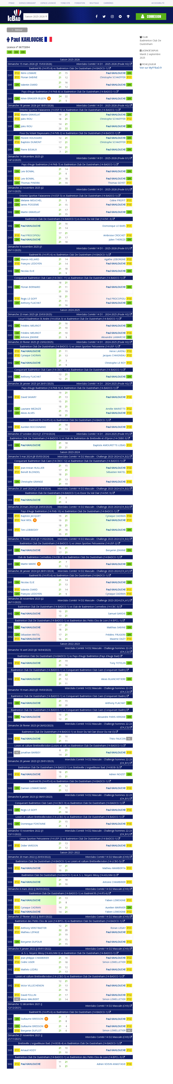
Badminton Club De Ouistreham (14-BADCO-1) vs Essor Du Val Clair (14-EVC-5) (70, 493)
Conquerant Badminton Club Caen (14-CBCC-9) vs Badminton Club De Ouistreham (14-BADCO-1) (70, 803)
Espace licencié (48, 3)
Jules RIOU (26, 118)
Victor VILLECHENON (32, 985)
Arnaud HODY (28, 1050)
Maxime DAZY (118, 638)
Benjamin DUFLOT (31, 1030)
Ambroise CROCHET (114, 235)
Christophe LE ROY (115, 362)
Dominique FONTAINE (33, 823)
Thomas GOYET (117, 182)
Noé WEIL (26, 520)
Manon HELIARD (30, 259)
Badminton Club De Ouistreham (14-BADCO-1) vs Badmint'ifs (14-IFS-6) (70, 893)
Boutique (94, 3)
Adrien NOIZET (117, 774)
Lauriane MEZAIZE (31, 408)
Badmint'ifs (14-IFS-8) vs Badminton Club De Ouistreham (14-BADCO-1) (70, 68)
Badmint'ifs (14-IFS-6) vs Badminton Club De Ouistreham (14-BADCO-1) (70, 254)
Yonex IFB (65, 3)
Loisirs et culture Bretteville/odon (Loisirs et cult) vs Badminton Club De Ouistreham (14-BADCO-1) (70, 745)
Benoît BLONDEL (30, 472)
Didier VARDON (29, 845)
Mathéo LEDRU (29, 969)
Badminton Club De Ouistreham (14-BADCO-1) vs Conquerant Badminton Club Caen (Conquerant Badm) (70, 670)
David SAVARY (28, 397)
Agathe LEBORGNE (115, 259)
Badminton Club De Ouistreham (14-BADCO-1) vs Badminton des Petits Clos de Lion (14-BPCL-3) (70, 1057)
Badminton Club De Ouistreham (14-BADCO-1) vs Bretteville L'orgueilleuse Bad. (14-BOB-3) (70, 767)
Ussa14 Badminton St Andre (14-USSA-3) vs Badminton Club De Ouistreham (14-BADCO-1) (69, 318)
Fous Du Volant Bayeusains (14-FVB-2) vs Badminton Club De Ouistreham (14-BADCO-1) (70, 133)
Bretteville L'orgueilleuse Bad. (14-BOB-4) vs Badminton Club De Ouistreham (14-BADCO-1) (70, 1043)
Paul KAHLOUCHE (116, 73)
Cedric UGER (27, 962)
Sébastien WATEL (116, 472)
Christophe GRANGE (32, 481)
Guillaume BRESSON (32, 1018)
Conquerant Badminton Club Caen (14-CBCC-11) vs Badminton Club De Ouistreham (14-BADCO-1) (69, 277)
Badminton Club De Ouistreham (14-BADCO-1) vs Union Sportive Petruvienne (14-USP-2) (70, 543)
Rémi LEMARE (28, 73)
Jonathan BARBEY (30, 752)
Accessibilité (157, 3)
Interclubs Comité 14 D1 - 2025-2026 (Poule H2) (104, 64)
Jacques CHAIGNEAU (114, 355)
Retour (18, 29)
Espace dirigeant (27, 3)
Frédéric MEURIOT (31, 325)
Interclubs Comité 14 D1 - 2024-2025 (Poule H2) (104, 314)
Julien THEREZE (117, 239)
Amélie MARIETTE (116, 408)
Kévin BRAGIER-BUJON (33, 98)
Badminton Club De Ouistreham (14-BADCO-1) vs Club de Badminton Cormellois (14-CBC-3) (70, 606)
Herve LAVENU (117, 351)
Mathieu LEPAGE (30, 932)
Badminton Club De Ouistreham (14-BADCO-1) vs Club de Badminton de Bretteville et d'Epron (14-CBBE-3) (70, 438)
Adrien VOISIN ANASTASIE (111, 1064)
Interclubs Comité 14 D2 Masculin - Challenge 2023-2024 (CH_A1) (95, 571)
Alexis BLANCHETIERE (113, 679)
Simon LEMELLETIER (114, 962)
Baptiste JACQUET (31, 516)
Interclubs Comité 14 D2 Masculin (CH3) (108, 856)
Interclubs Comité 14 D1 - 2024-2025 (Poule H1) (104, 433)
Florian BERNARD (30, 287)
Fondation (80, 3)
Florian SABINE (29, 77)
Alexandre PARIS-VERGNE (111, 716)
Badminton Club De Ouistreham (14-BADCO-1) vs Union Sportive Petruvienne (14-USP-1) (70, 346)
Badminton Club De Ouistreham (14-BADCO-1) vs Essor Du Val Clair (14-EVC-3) (70, 219)
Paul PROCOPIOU (30, 235)
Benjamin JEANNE (116, 550)
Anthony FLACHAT (31, 302)
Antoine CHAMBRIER (114, 882)
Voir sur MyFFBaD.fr (151, 67)
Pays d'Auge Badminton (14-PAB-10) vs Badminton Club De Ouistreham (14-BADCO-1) (70, 511)
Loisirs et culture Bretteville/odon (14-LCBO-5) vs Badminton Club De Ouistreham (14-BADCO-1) (70, 816)
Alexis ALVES (28, 413)
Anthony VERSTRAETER (33, 928)
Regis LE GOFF (29, 298)
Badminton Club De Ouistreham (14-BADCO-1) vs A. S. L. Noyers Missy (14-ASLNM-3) (69, 875)
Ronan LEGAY (118, 928)
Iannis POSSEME (30, 204)
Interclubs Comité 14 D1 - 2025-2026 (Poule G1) (104, 158)
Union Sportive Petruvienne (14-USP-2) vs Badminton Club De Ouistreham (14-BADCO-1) (70, 838)
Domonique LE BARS (114, 225)
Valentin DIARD (29, 84)
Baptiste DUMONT (31, 142)
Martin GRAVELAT (30, 114)
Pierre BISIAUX (29, 149)
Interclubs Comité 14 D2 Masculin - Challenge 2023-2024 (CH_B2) (94, 456)
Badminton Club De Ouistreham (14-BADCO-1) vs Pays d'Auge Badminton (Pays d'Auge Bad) (69, 656)
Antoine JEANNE (30, 337)
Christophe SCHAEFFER (113, 77)
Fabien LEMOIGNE (115, 900)
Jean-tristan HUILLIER (32, 467)
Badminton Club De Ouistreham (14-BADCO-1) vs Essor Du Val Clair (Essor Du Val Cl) (70, 731)
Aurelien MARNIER (115, 907)
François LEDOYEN (31, 263)
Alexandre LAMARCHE (113, 337)
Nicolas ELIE (27, 271)
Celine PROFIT (118, 200)
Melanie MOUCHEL (31, 200)
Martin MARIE (28, 563)
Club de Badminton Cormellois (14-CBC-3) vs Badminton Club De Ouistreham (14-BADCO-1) (70, 557)
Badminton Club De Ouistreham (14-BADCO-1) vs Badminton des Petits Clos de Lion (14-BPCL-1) (70, 620)
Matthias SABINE (116, 627)
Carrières (108, 3)
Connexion (151, 16)
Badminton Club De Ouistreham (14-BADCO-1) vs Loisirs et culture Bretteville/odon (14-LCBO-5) (70, 861)
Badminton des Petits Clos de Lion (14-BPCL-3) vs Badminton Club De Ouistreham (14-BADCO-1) (70, 921)
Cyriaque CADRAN (31, 355)
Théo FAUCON (117, 738)
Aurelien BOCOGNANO (33, 427)
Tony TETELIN (118, 663)
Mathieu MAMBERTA (114, 868)
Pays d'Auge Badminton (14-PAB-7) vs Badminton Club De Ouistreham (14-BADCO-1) (69, 164)
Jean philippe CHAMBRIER (35, 957)
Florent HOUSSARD (31, 137)
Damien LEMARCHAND (33, 788)
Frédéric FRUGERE (116, 634)
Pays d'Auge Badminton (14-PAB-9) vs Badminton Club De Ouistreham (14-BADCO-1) (69, 388)
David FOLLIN (28, 995)
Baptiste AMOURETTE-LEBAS (109, 445)
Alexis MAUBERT (30, 999)
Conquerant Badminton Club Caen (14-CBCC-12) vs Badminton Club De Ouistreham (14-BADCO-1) (69, 460)
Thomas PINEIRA (30, 182)
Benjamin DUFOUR (31, 941)
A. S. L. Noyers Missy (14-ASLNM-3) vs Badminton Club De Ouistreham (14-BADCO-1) (69, 953)
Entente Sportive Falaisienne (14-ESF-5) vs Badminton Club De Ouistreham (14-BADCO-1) (69, 109)
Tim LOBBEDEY (29, 529)
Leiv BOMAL (27, 171)
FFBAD (11, 3)
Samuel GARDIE (117, 613)
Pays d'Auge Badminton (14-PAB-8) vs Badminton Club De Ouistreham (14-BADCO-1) (69, 91)
